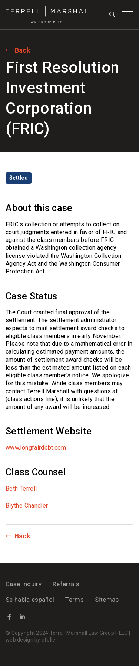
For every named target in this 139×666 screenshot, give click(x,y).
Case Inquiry (24, 584)
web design (19, 640)
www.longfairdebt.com (36, 447)
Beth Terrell (21, 488)
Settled (18, 178)
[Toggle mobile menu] (127, 14)
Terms (74, 599)
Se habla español (30, 599)
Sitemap (107, 599)
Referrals (66, 584)
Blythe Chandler (27, 505)
